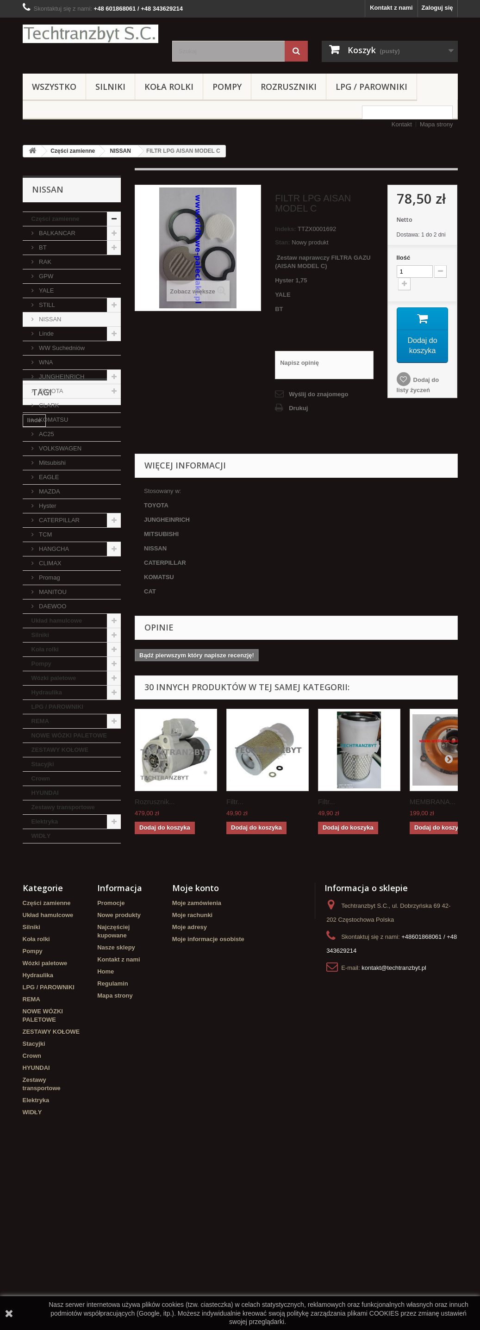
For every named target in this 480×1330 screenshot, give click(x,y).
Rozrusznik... (155, 801)
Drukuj (298, 408)
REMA (40, 721)
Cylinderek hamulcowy (60, 913)
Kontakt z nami (391, 7)
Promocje (111, 1062)
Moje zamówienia (196, 1062)
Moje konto (195, 1047)
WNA (45, 362)
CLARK (48, 405)
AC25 (45, 434)
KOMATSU (53, 419)
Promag (48, 577)
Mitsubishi (51, 462)
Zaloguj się (437, 7)
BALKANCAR (56, 233)
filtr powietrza (47, 927)
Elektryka (44, 821)
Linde (45, 333)
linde (34, 899)
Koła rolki (168, 86)
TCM (44, 534)
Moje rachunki (192, 1074)
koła (68, 940)
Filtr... (234, 801)
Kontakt (402, 124)
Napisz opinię (299, 362)
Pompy (227, 86)
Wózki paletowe (53, 677)
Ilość (404, 257)
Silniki (110, 86)
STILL (46, 304)
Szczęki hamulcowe (55, 954)
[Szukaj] (296, 51)
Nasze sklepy (116, 1106)
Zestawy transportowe (63, 807)
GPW (45, 276)
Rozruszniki (289, 86)
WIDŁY (41, 835)
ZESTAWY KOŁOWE (60, 749)
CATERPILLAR (58, 520)
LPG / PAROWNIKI (371, 86)
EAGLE (48, 477)
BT (42, 247)
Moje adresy (189, 1086)
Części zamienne (72, 151)
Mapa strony (436, 124)
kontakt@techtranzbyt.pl (394, 1127)
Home (105, 1130)
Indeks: (285, 228)
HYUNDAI (45, 792)
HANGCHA (53, 548)
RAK (44, 261)
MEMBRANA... (432, 801)
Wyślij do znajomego (318, 394)
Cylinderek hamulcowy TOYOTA (60, 972)
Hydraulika (46, 692)
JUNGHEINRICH (61, 376)
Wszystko (54, 86)
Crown (40, 778)
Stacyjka (89, 927)
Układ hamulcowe (56, 620)
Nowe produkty (119, 1074)
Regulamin (112, 1142)
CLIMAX (49, 563)
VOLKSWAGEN (59, 448)
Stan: (282, 242)
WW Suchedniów (61, 347)
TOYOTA (50, 390)
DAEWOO (52, 606)
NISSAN (120, 151)
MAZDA (48, 491)
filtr (107, 913)
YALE (45, 290)
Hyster (46, 505)
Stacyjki (42, 764)
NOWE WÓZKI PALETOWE (69, 735)
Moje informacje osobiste (208, 1098)
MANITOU (52, 591)
